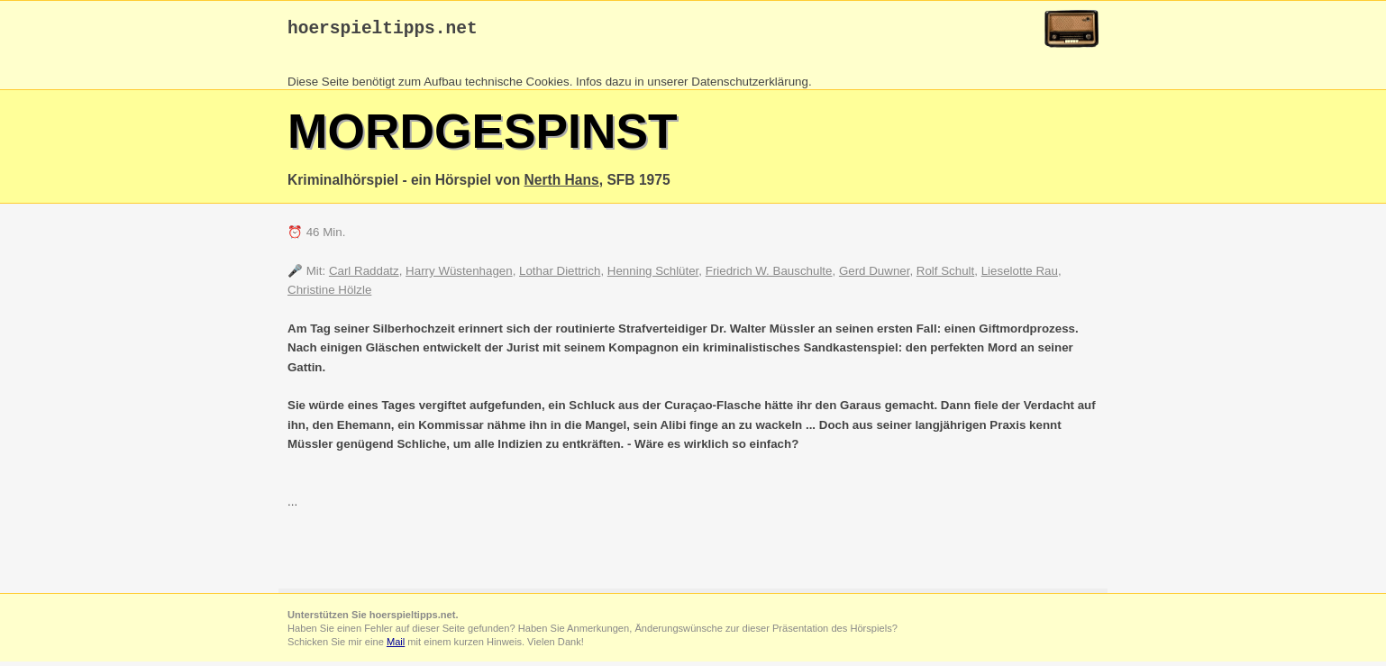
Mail (396, 646)
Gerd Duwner (874, 275)
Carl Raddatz (364, 275)
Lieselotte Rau (1019, 275)
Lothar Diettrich (559, 275)
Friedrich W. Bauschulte (769, 275)
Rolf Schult (945, 275)
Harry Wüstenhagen (459, 275)
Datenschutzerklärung (749, 86)
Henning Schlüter (653, 275)
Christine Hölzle (329, 294)
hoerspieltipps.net (382, 31)
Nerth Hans (561, 184)
